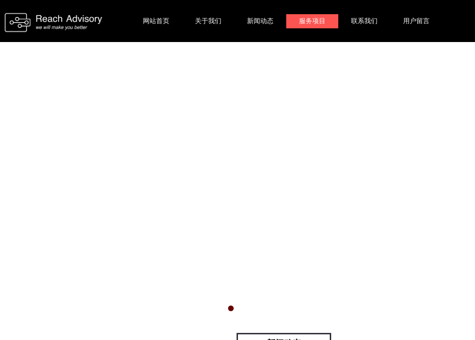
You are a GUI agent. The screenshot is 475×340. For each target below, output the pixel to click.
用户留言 (416, 21)
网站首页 (156, 21)
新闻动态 (260, 21)
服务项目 (312, 21)
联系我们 (364, 21)
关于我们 (208, 21)
